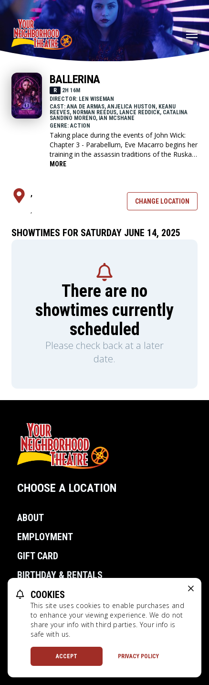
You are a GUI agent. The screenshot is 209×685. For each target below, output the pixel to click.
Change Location (162, 201)
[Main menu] (191, 34)
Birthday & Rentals (60, 575)
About (30, 517)
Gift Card (37, 556)
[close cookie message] (191, 588)
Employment (45, 537)
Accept (66, 656)
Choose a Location (66, 488)
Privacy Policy (138, 656)
